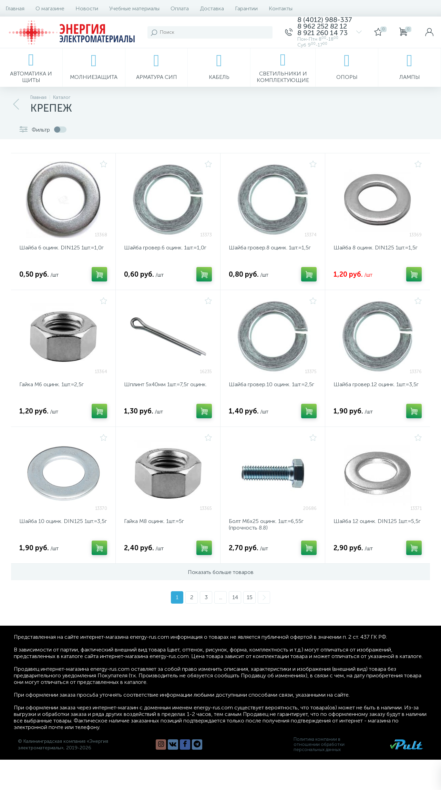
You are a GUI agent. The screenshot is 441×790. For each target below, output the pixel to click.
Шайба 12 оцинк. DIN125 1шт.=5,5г (377, 521)
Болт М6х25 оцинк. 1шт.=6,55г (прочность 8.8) (266, 524)
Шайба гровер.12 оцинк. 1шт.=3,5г (376, 384)
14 (235, 597)
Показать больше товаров (221, 572)
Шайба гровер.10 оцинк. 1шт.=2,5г (271, 384)
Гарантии (246, 8)
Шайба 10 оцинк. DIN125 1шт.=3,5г (63, 521)
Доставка (212, 8)
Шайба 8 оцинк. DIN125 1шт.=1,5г (376, 247)
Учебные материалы (134, 8)
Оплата (180, 8)
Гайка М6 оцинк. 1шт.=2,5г (51, 384)
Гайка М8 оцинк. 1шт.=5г (154, 521)
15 (250, 597)
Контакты (281, 8)
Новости (86, 8)
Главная (15, 8)
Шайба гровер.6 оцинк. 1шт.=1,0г (165, 247)
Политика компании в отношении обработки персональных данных (319, 744)
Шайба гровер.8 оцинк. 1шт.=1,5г (270, 247)
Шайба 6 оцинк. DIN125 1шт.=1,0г (61, 247)
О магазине (49, 8)
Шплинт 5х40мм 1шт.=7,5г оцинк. (165, 384)
